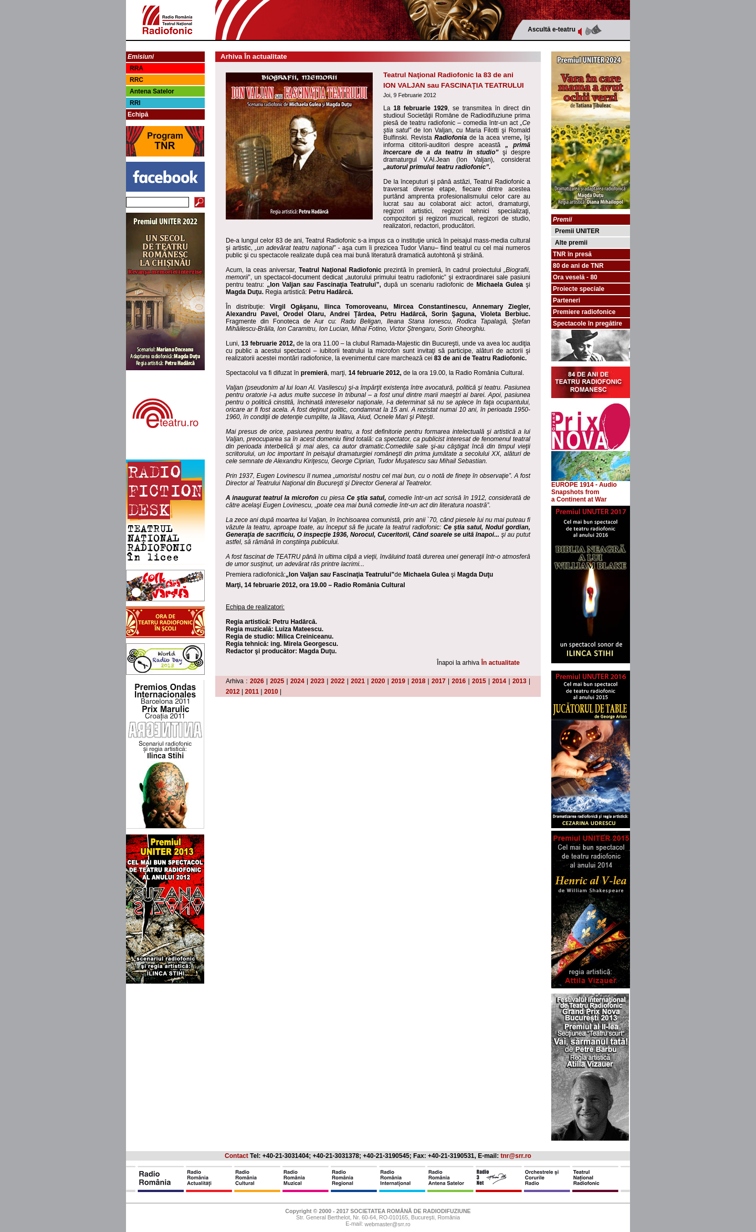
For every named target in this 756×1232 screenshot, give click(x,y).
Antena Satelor (152, 91)
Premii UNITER (577, 231)
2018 (419, 681)
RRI (135, 103)
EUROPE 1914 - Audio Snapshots (590, 485)
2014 (499, 681)
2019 (398, 681)
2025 (277, 681)
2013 (519, 681)
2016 (459, 681)
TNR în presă (572, 254)
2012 (233, 691)
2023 (317, 681)
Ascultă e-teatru (551, 29)
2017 (439, 681)
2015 (479, 681)
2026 (257, 681)
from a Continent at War (579, 495)
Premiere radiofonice (584, 312)
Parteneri (566, 300)
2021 (358, 681)
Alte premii (571, 242)
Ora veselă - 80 (575, 277)
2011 (252, 691)
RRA (136, 68)
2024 (297, 681)
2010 (271, 691)
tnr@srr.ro (516, 1156)
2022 (338, 681)
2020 (378, 681)
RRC (136, 79)
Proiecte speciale (578, 289)
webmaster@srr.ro (387, 1224)
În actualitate (500, 662)
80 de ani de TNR (578, 265)
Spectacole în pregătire (587, 323)
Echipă (138, 114)
